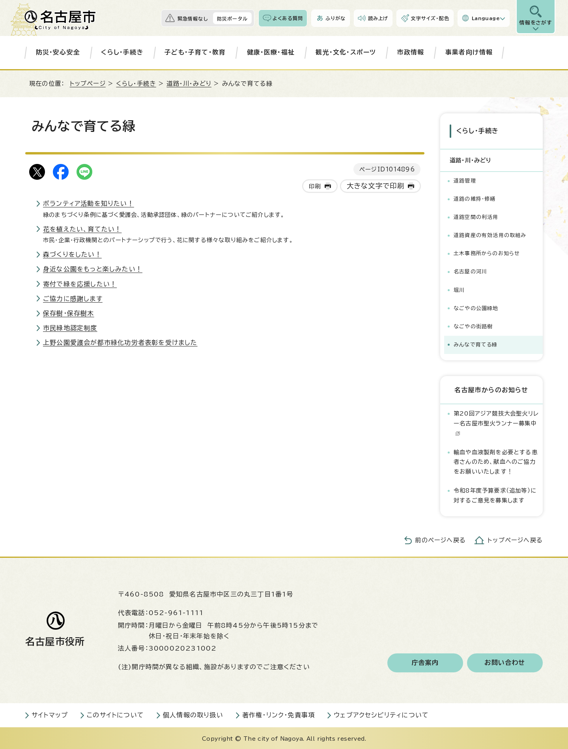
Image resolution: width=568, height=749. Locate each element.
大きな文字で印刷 (376, 186)
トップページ (88, 84)
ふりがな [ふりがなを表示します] (335, 18)
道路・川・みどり (188, 84)
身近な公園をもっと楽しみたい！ (92, 269)
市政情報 (410, 52)
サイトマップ (50, 714)
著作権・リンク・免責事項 (278, 714)
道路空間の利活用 (476, 215)
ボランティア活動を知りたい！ (88, 203)
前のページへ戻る (440, 539)
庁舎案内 (425, 662)
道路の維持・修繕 (475, 197)
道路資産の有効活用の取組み (490, 234)
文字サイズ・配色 (430, 18)
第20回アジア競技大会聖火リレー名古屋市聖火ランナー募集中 (496, 422)
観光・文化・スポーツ (346, 52)
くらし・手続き (122, 52)
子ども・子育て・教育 (195, 52)
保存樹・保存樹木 (68, 313)
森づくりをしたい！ (72, 254)
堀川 (459, 288)
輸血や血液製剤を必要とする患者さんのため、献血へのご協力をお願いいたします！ (496, 460)
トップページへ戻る (515, 539)
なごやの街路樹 (473, 324)
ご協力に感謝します (73, 298)
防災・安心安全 (58, 52)
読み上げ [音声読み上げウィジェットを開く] (378, 18)
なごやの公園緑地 (476, 306)
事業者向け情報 (469, 52)
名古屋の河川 (470, 270)
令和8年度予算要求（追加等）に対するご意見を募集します (495, 494)
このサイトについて (115, 714)
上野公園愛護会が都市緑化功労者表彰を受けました (120, 342)
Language (486, 18)
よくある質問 (288, 18)
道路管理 (465, 179)
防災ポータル (232, 18)
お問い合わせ (504, 662)
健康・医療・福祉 (271, 52)
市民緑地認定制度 (70, 328)
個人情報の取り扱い (193, 714)
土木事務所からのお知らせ (487, 252)
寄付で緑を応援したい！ (80, 284)
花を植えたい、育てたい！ (82, 229)
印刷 (315, 186)
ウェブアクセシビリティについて (381, 714)
